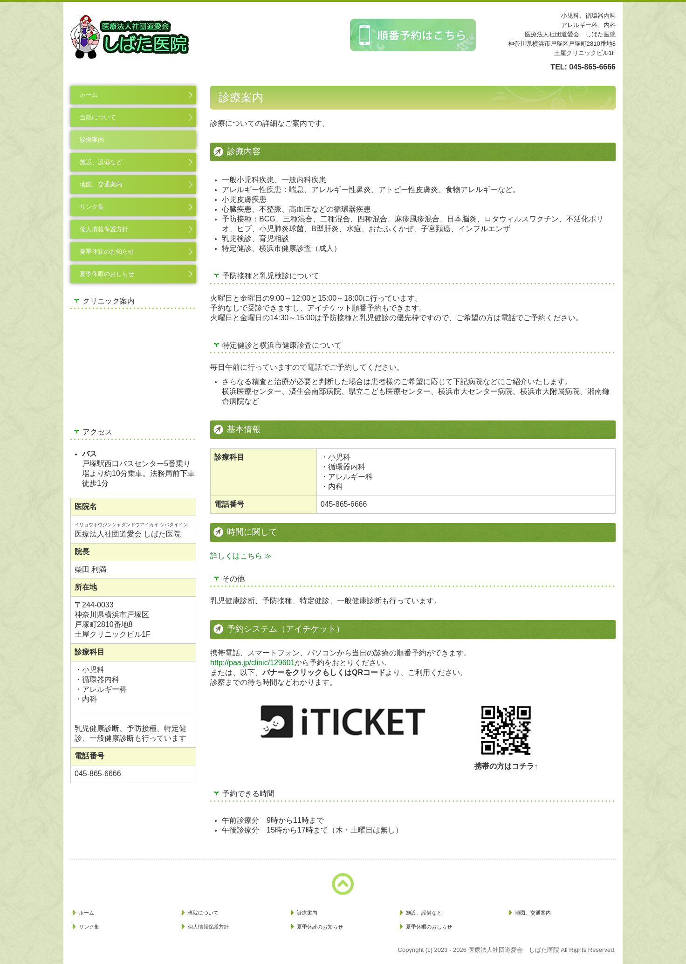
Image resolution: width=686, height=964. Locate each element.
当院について (98, 117)
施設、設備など (101, 161)
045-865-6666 (592, 67)
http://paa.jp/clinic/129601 (252, 663)
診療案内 (92, 139)
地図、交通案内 (101, 184)
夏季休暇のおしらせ (107, 273)
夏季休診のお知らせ (107, 251)
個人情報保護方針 (104, 229)
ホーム (89, 94)
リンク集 (92, 206)
